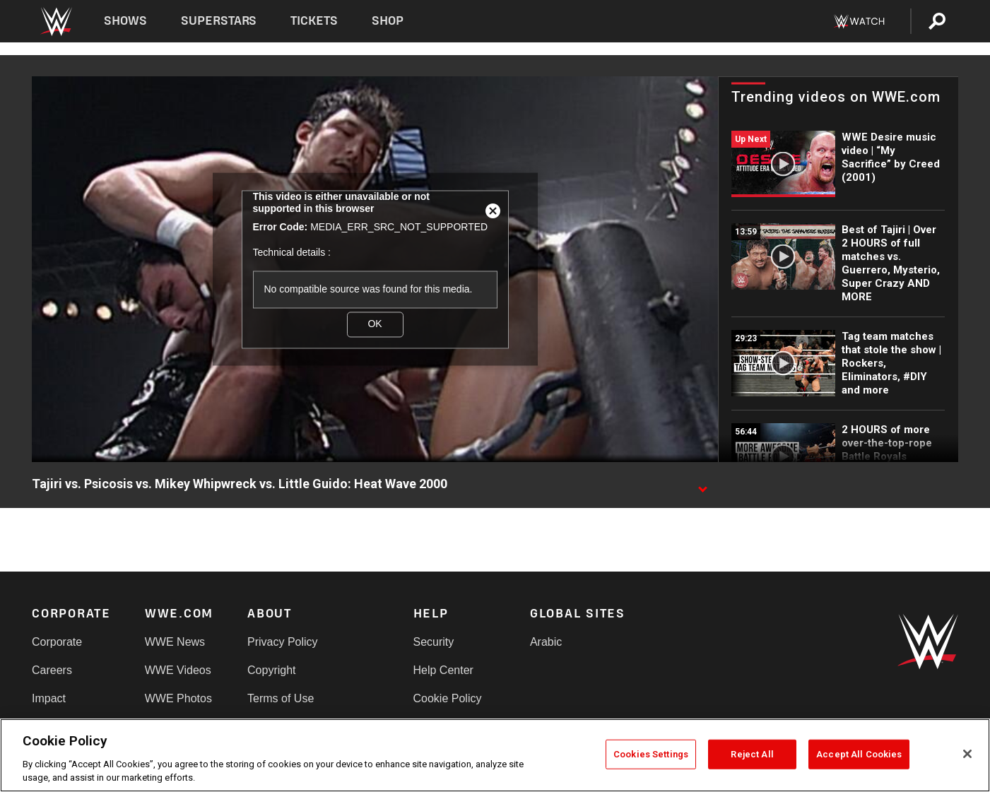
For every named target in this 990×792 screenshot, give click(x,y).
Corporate (57, 642)
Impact (49, 698)
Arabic (546, 642)
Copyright (271, 670)
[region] (495, 755)
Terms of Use (280, 698)
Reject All (752, 754)
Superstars (219, 21)
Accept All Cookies (859, 754)
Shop (387, 21)
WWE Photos (178, 698)
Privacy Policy (282, 642)
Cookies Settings (650, 754)
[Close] (967, 753)
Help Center (443, 670)
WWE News (175, 642)
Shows (125, 21)
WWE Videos (178, 670)
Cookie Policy (447, 698)
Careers (52, 670)
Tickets (314, 21)
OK (374, 323)
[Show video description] (702, 484)
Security (433, 642)
